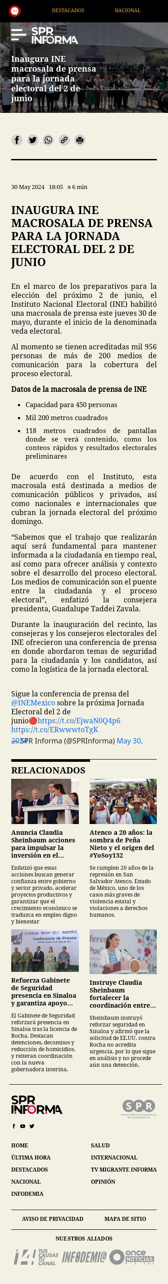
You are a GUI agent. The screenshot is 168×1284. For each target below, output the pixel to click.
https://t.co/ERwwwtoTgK (54, 729)
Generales (27, 10)
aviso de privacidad (52, 1218)
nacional (26, 1181)
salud (100, 1145)
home (19, 1145)
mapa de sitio (125, 1218)
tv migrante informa (124, 1169)
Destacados (89, 10)
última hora (31, 1157)
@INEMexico (33, 703)
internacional (114, 1157)
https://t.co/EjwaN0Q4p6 (79, 721)
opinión (103, 1181)
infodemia (27, 1194)
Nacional (148, 10)
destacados (29, 1169)
